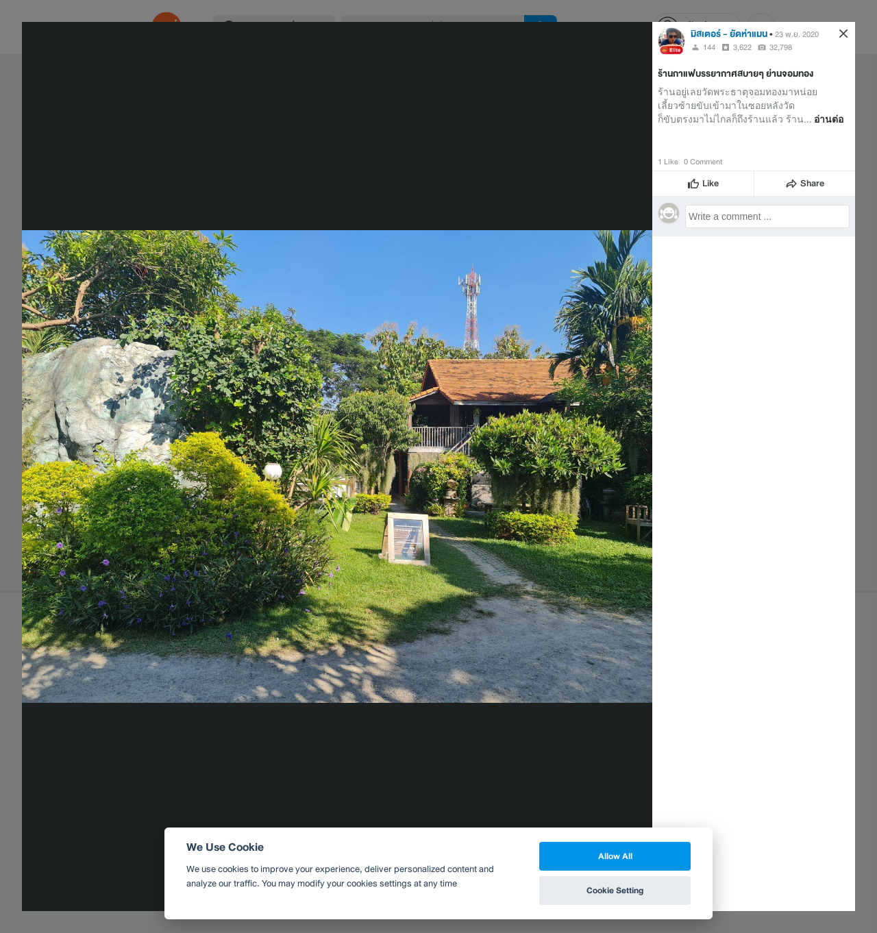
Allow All (615, 855)
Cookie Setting (614, 890)
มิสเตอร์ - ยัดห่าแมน (729, 34)
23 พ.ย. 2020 (797, 34)
